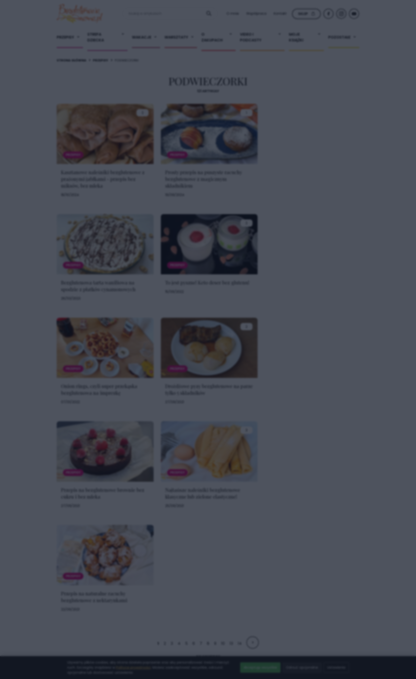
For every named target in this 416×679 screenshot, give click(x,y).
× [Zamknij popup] (283, 244)
